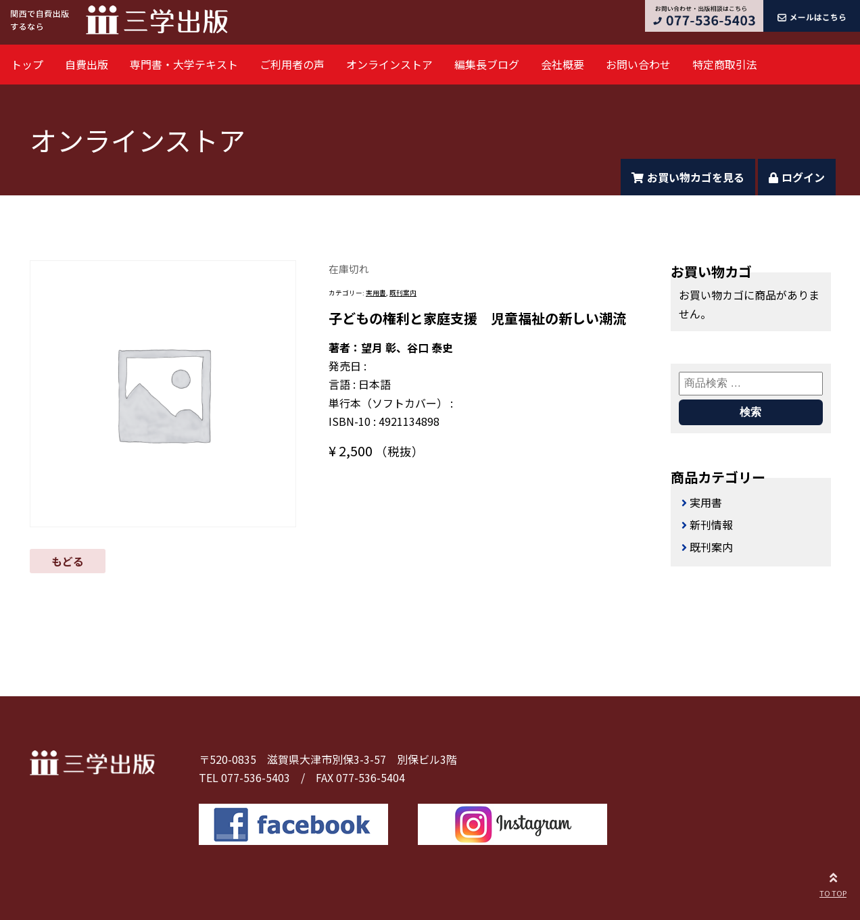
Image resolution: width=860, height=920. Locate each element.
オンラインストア (389, 64)
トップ (27, 64)
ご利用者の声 (292, 64)
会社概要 (562, 64)
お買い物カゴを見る (687, 177)
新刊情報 (711, 524)
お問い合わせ (638, 64)
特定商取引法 (724, 64)
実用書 (376, 292)
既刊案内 (402, 292)
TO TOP (832, 883)
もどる (68, 561)
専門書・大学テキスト (184, 64)
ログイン (797, 177)
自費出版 (86, 64)
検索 (750, 412)
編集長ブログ (486, 64)
